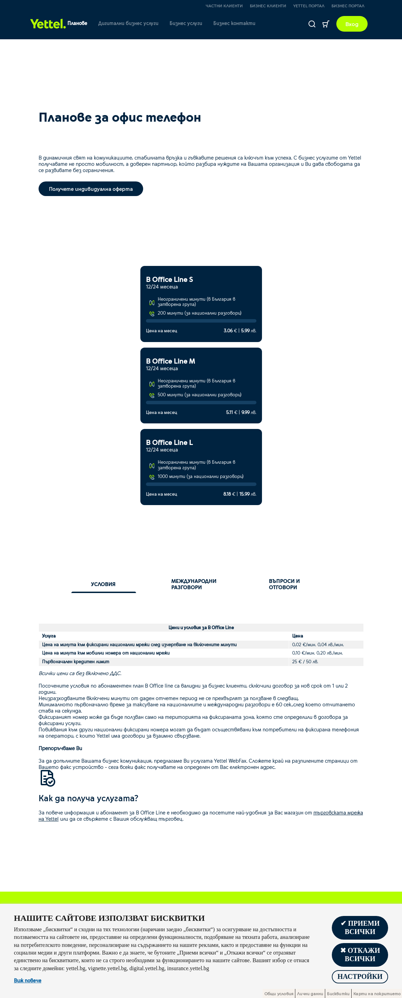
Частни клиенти (224, 5)
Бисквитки (338, 993)
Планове (77, 23)
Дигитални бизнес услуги (128, 23)
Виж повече (27, 980)
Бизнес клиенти (268, 5)
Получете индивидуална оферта (91, 189)
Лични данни (310, 993)
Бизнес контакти (234, 23)
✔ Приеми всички (360, 928)
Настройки (360, 977)
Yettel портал (309, 5)
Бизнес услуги (186, 23)
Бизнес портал (347, 5)
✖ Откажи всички (360, 955)
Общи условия (278, 993)
